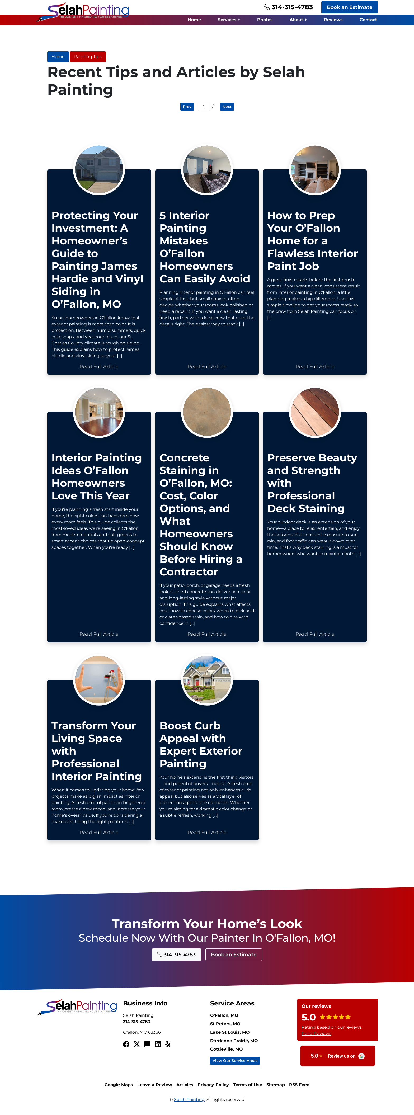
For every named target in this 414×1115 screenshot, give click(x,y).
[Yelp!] (168, 1048)
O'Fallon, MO (224, 1019)
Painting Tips (88, 56)
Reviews (333, 19)
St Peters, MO (225, 1027)
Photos (265, 19)
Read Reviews (316, 1037)
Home (194, 19)
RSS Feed (299, 1088)
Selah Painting (189, 1103)
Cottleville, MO (226, 1052)
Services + (229, 19)
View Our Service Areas (235, 1064)
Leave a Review (154, 1088)
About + (298, 19)
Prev (187, 106)
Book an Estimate (350, 7)
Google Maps (119, 1088)
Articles (184, 1088)
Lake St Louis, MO (230, 1035)
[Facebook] (126, 1048)
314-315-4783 (288, 7)
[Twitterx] (137, 1048)
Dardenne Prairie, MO (234, 1044)
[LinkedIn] (158, 1048)
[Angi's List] (147, 1048)
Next (227, 106)
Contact (368, 19)
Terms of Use (247, 1088)
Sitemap (275, 1088)
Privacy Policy (213, 1088)
